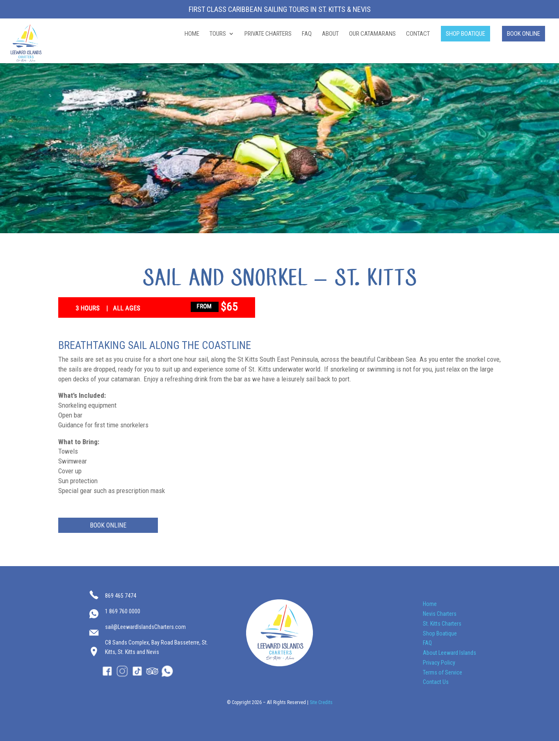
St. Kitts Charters (442, 623)
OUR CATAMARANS (372, 34)
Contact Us (436, 682)
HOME (192, 34)
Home (430, 604)
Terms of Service (442, 672)
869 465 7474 (120, 595)
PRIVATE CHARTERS (268, 34)
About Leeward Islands (449, 652)
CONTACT (418, 34)
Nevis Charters (439, 613)
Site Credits (321, 702)
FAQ (307, 34)
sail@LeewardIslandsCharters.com (145, 627)
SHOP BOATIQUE (465, 33)
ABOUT (330, 34)
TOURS (218, 34)
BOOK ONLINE (523, 33)
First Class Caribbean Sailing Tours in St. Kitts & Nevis (280, 10)
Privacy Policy (439, 662)
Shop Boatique (440, 633)
